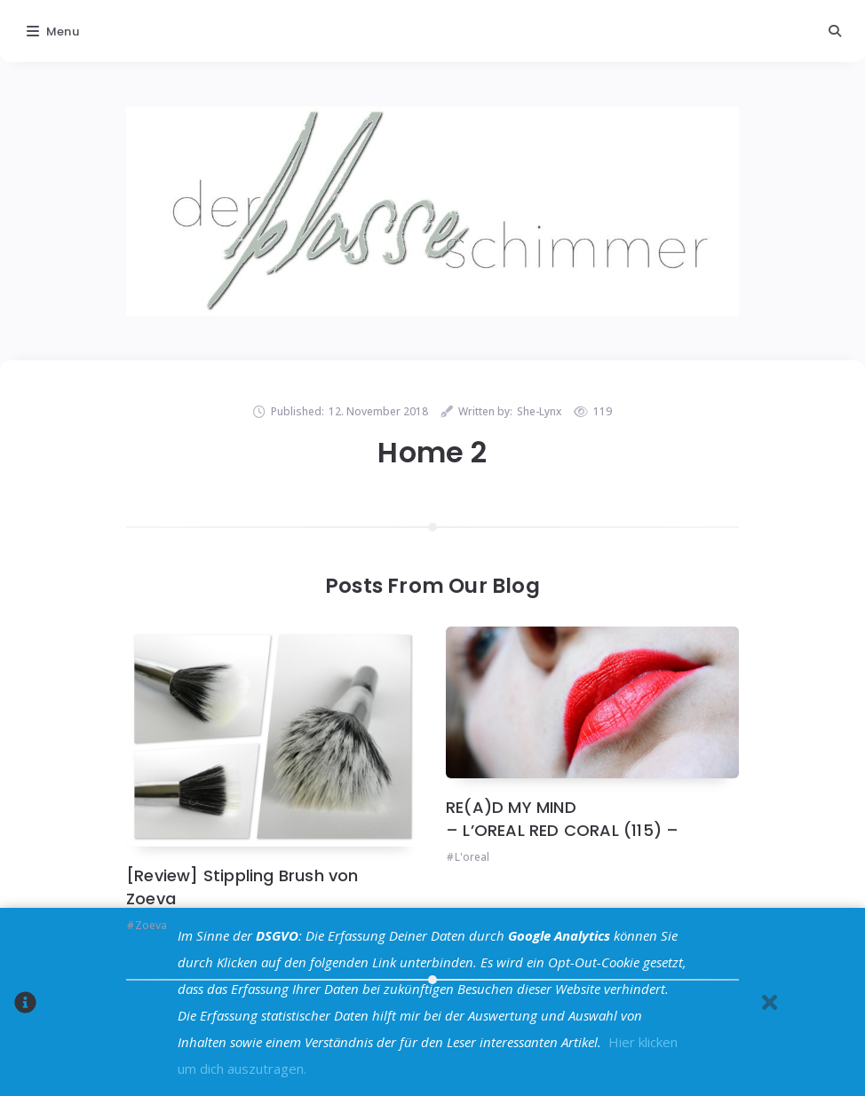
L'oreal (472, 856)
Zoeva (151, 925)
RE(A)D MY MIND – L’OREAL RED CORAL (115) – (562, 818)
